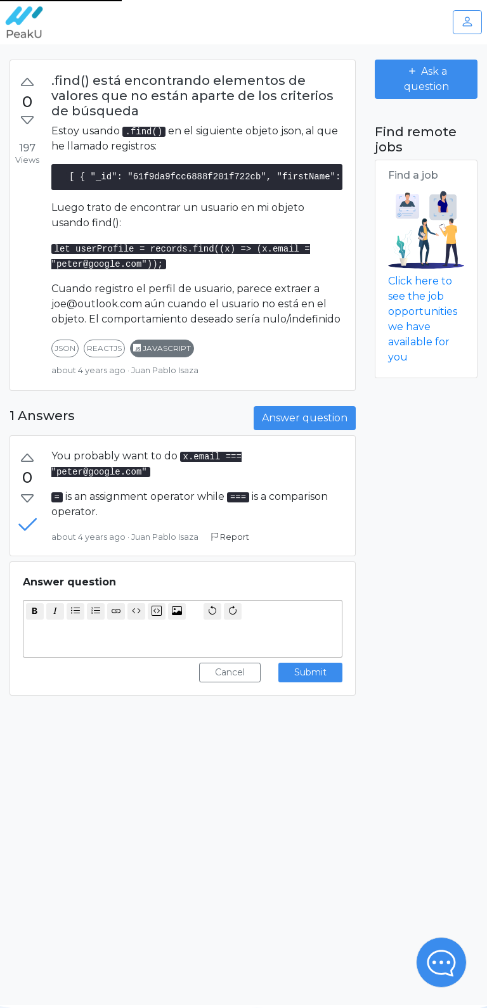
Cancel (230, 672)
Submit (310, 672)
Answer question (304, 418)
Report (230, 537)
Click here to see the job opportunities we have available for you (422, 319)
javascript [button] (162, 348)
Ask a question (426, 79)
